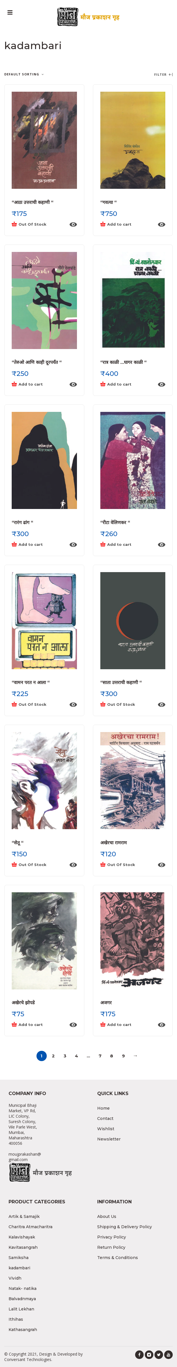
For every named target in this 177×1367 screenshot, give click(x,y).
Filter (163, 75)
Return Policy (111, 1247)
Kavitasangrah (23, 1247)
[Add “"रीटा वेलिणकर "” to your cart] (127, 545)
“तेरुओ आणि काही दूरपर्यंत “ (37, 362)
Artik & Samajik (24, 1216)
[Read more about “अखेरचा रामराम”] (127, 865)
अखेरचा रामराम (113, 842)
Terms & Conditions (117, 1257)
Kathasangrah (23, 1329)
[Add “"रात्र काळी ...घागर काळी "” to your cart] (127, 384)
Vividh (15, 1278)
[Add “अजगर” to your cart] (127, 1025)
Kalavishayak (22, 1237)
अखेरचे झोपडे (23, 1002)
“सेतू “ (17, 842)
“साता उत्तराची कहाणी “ (121, 682)
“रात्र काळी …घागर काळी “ (123, 362)
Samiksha (19, 1257)
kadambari (19, 1267)
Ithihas (16, 1319)
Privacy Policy (111, 1237)
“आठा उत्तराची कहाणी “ (32, 202)
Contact (105, 1118)
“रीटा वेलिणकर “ (115, 522)
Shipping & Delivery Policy (124, 1226)
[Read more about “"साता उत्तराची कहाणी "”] (127, 705)
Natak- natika (22, 1288)
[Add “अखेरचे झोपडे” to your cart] (39, 1025)
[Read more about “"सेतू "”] (39, 865)
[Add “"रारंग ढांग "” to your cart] (39, 545)
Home (103, 1108)
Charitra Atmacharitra (30, 1226)
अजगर (106, 1002)
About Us (106, 1216)
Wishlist (105, 1128)
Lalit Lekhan (21, 1309)
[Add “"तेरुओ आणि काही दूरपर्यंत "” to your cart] (39, 384)
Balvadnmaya (22, 1298)
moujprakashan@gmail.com (25, 1156)
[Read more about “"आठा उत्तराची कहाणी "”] (39, 225)
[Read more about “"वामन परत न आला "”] (39, 705)
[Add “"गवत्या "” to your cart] (127, 225)
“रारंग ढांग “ (22, 522)
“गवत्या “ (108, 202)
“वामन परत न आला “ (31, 682)
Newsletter (109, 1139)
